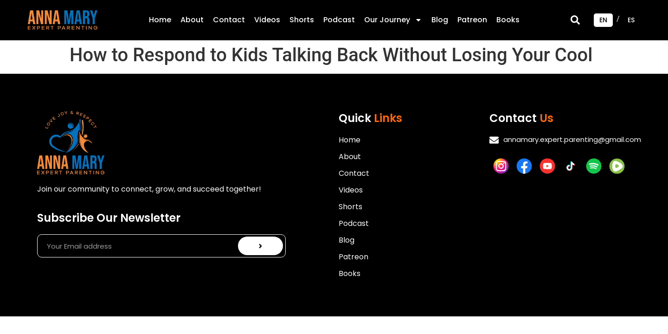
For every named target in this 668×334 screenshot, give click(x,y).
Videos (267, 19)
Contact (229, 19)
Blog (439, 19)
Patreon (472, 19)
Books (508, 19)
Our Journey (393, 20)
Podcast (339, 19)
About (192, 19)
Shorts (301, 19)
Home (160, 19)
